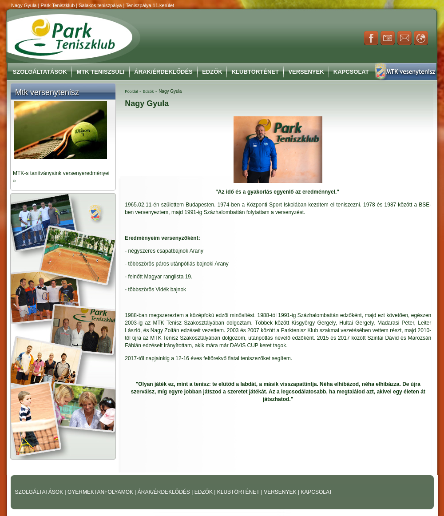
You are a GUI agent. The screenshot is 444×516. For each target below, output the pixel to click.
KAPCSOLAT (316, 492)
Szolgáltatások (40, 71)
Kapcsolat (351, 71)
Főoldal (131, 91)
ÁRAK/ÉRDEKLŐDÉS (164, 492)
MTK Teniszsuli (101, 71)
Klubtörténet (255, 71)
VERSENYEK (281, 492)
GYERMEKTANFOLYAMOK (101, 492)
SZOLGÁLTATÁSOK (40, 492)
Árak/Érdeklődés (163, 71)
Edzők (212, 71)
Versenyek (306, 71)
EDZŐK (204, 492)
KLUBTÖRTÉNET (239, 492)
